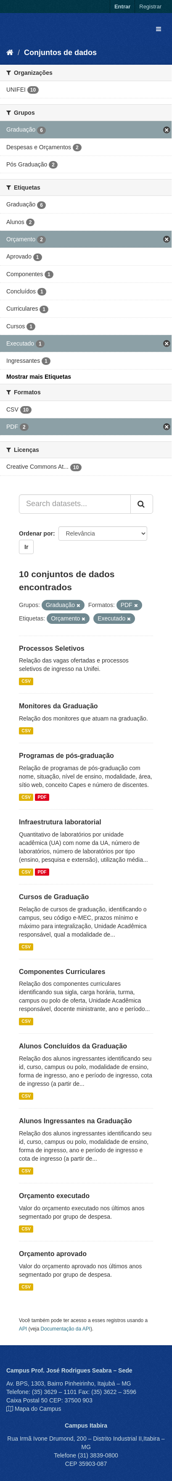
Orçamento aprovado (53, 1253)
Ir (26, 547)
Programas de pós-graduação (66, 755)
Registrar (150, 6)
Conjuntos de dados (60, 52)
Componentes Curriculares (62, 971)
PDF (41, 797)
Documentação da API (65, 1329)
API (23, 1329)
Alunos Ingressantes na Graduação (75, 1121)
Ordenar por (36, 533)
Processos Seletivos (52, 648)
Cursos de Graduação (54, 896)
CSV (26, 681)
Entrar (122, 6)
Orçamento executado (54, 1195)
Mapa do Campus (38, 1408)
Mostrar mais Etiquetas (38, 376)
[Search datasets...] (75, 504)
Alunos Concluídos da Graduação (73, 1046)
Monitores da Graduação (58, 706)
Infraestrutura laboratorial (60, 822)
